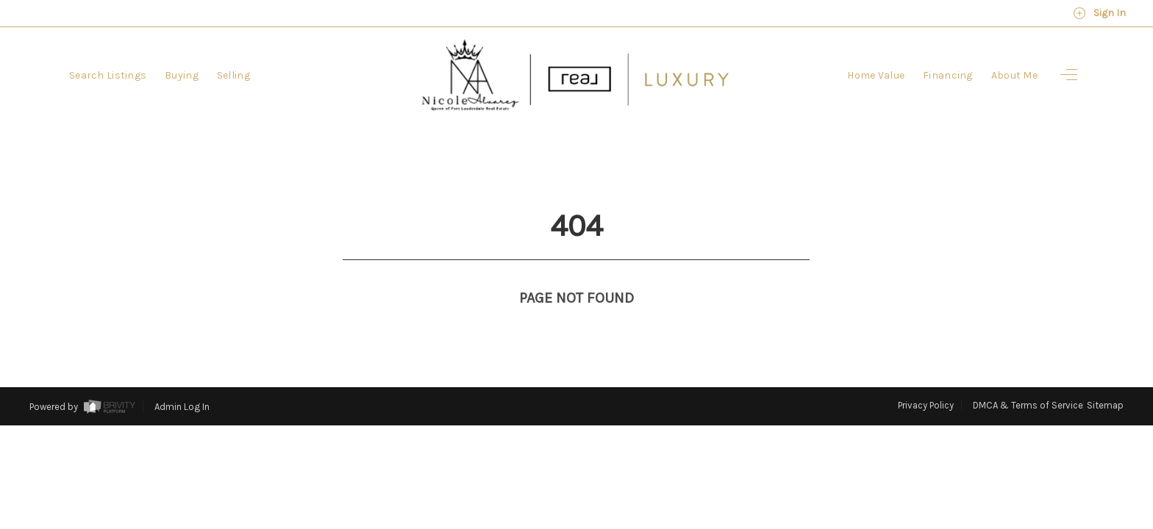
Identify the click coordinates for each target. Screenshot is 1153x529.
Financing (948, 75)
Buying (182, 75)
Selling (233, 75)
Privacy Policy (926, 378)
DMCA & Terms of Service (1028, 378)
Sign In (1099, 13)
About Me (1014, 75)
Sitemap (1105, 378)
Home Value (875, 75)
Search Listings (107, 75)
